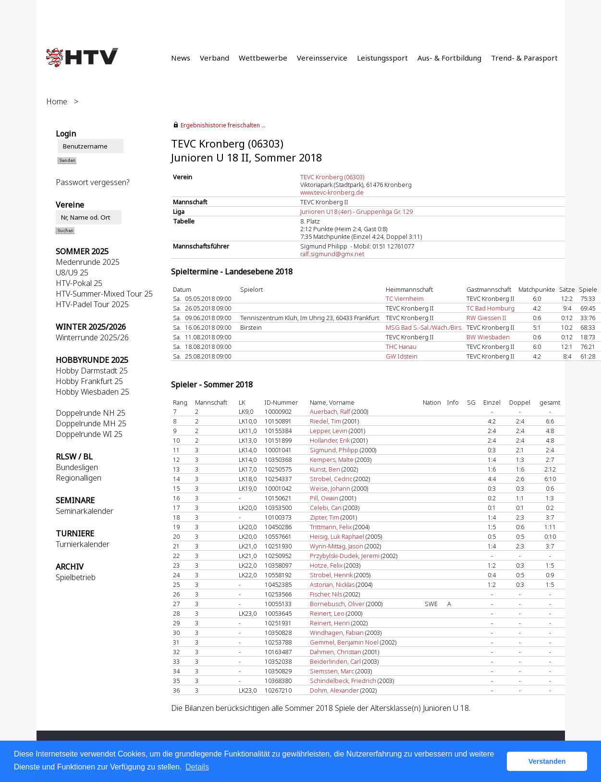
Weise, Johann (330, 488)
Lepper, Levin (328, 430)
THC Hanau (401, 346)
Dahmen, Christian (335, 651)
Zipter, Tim (324, 517)
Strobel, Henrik (331, 575)
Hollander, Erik (330, 440)
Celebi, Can (326, 507)
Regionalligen (78, 477)
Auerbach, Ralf (330, 411)
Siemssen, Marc (332, 671)
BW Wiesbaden (488, 337)
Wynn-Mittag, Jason (336, 546)
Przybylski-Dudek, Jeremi (345, 555)
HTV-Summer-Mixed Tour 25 (104, 293)
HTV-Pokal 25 (79, 283)
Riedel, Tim (325, 421)
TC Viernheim (405, 298)
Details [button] (197, 767)
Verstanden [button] (547, 761)
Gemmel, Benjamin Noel (344, 642)
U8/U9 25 (72, 272)
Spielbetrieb (76, 577)
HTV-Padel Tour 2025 (92, 304)
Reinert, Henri (330, 623)
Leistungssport (382, 57)
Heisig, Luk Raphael (337, 536)
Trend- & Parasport (524, 57)
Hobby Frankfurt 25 (89, 381)
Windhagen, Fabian (337, 632)
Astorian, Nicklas (332, 584)
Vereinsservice (322, 57)
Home (56, 101)
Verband (214, 57)
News (180, 57)
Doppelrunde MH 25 (91, 423)
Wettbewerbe (263, 57)
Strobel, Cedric (331, 478)
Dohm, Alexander (334, 690)
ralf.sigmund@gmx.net (332, 253)
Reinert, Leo (327, 613)
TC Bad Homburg (490, 308)
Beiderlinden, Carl (335, 661)
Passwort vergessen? (92, 182)
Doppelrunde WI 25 (89, 434)
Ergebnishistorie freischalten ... (223, 125)
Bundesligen (77, 467)
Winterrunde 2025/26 (92, 337)
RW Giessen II (486, 317)
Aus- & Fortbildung (449, 57)
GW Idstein (401, 356)
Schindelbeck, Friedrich (343, 680)
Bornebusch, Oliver (337, 603)
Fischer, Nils (326, 594)
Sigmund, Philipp (334, 450)
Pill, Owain (324, 498)
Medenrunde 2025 (88, 262)
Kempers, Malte (332, 459)
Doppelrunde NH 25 (90, 413)
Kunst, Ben (325, 469)
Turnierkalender (83, 544)
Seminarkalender (84, 511)
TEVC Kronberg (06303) (332, 177)
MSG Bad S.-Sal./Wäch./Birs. (424, 327)
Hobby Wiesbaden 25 (92, 391)
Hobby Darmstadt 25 (92, 370)
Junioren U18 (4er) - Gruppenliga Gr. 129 (356, 211)
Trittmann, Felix (331, 526)
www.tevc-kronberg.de (332, 192)
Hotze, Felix (326, 565)
